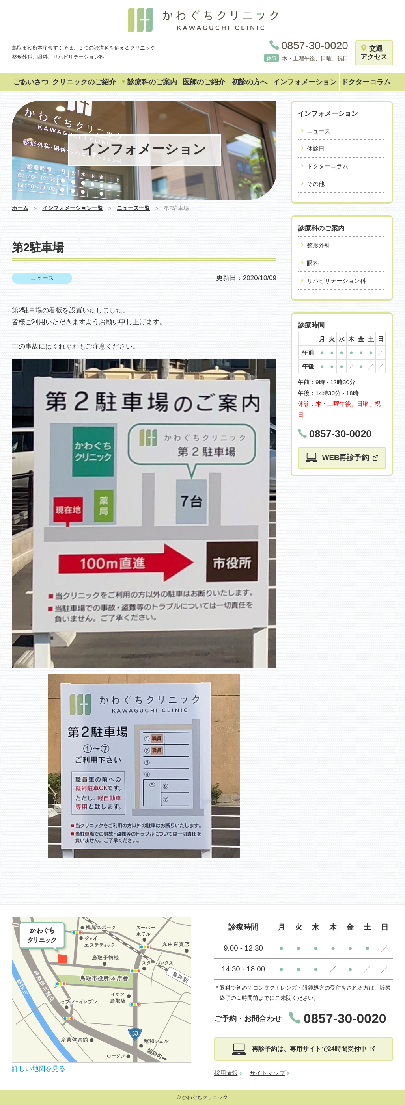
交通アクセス (373, 52)
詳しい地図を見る (38, 1068)
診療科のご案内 (149, 82)
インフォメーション (305, 82)
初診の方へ (249, 82)
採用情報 (226, 1073)
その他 (316, 183)
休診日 (316, 148)
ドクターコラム (366, 82)
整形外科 (318, 245)
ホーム (20, 208)
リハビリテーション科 (336, 280)
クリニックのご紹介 (84, 82)
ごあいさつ (31, 82)
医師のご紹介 (204, 82)
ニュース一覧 (133, 208)
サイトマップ (267, 1073)
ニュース (42, 278)
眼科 (313, 263)
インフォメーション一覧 (72, 208)
